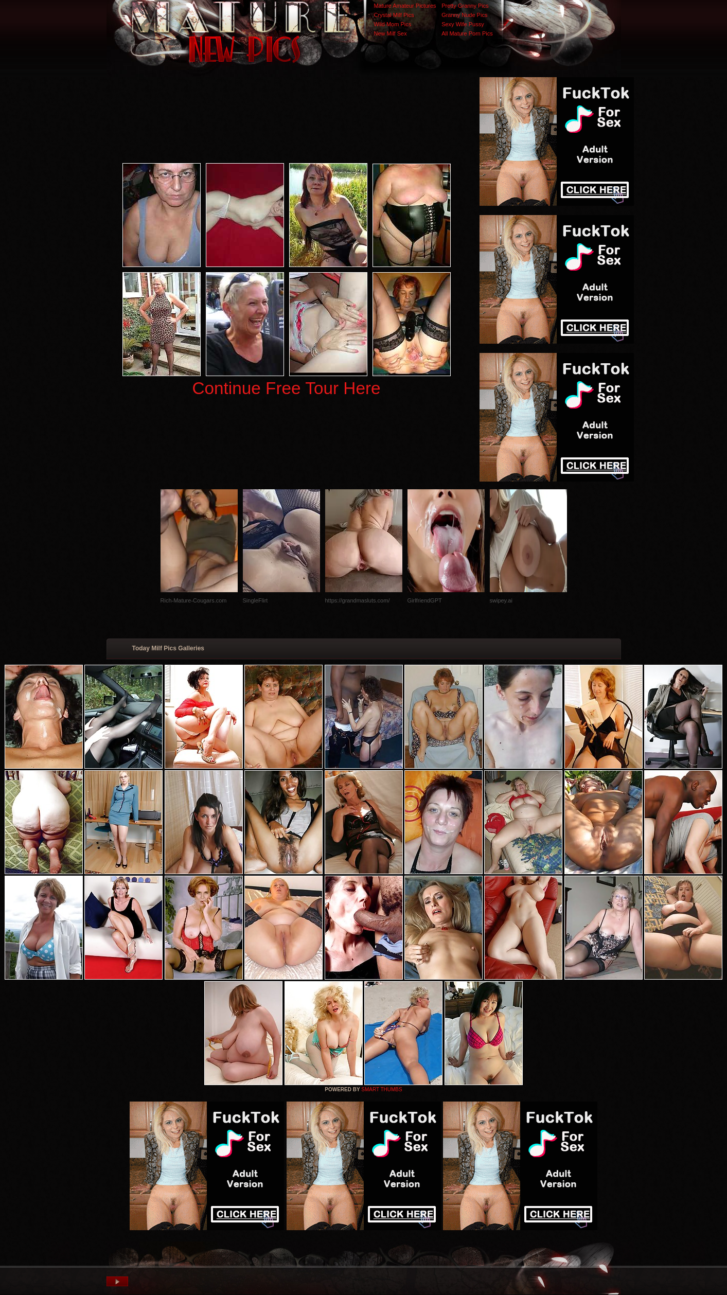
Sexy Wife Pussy (462, 24)
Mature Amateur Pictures (405, 6)
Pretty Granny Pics (465, 6)
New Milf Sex (390, 33)
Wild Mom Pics (393, 24)
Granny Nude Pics (464, 15)
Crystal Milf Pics (394, 15)
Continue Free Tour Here (286, 388)
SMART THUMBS (381, 1089)
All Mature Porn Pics (467, 33)
